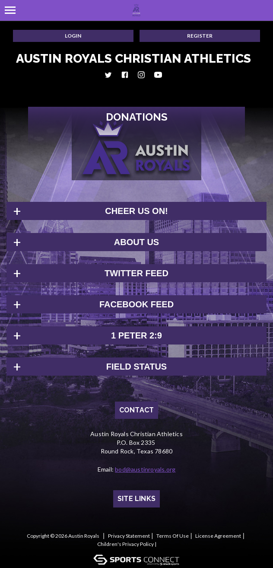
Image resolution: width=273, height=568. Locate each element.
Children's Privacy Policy (125, 544)
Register (200, 35)
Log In (169, 544)
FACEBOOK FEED (136, 304)
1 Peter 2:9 (136, 335)
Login (73, 35)
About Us (136, 242)
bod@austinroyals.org (145, 469)
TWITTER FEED (136, 273)
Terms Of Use (172, 536)
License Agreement (218, 536)
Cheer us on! (136, 211)
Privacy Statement (129, 536)
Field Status (136, 366)
